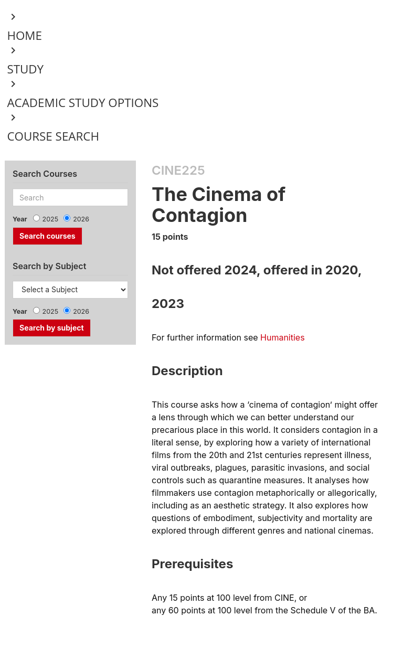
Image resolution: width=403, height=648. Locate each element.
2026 (81, 219)
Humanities (282, 337)
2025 (51, 219)
